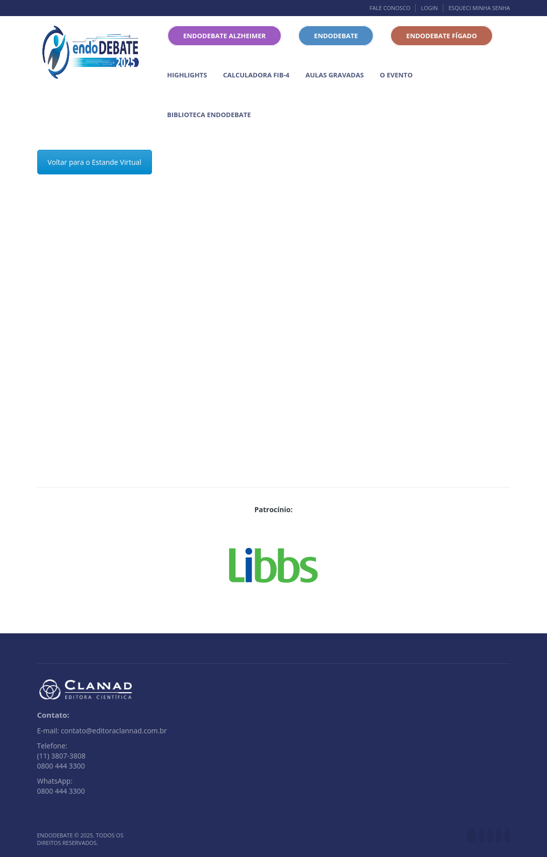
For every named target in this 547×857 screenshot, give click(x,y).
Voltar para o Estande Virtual (94, 162)
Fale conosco (389, 8)
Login (429, 8)
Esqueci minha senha (479, 8)
